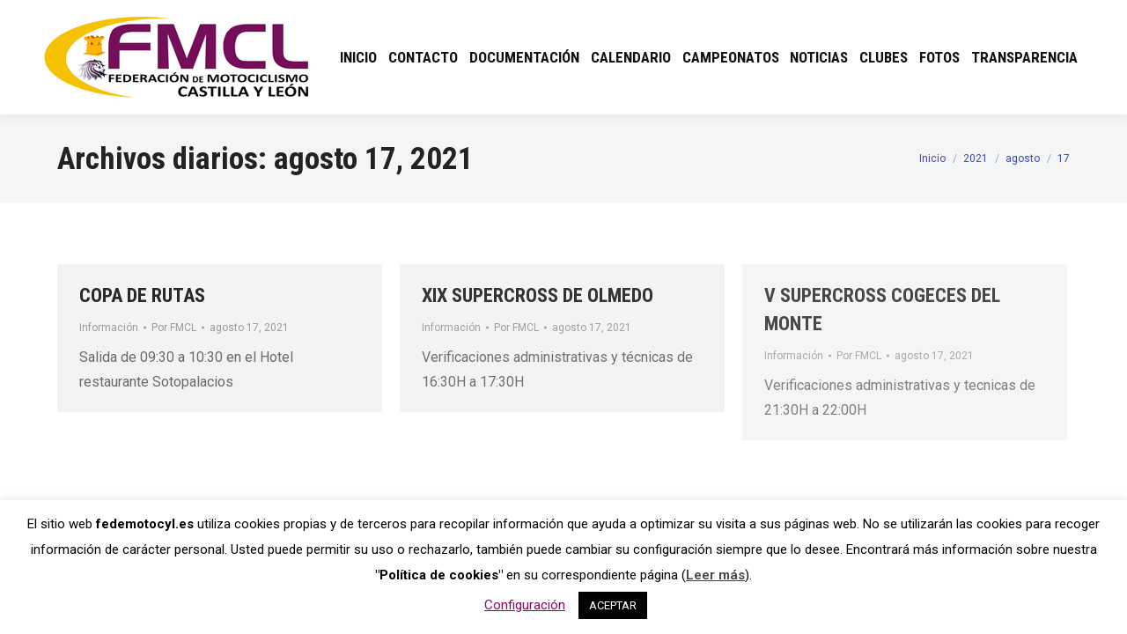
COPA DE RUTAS (142, 295)
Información (108, 327)
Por (173, 327)
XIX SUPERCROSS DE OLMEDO (537, 295)
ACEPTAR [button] (613, 605)
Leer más (715, 575)
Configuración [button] (524, 605)
